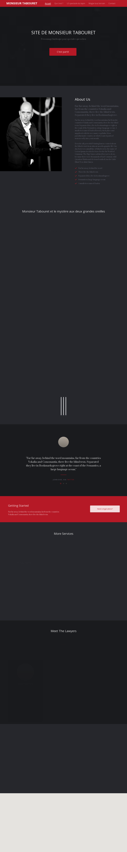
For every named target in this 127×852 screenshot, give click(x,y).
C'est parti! (63, 52)
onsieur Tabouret (21, 3)
